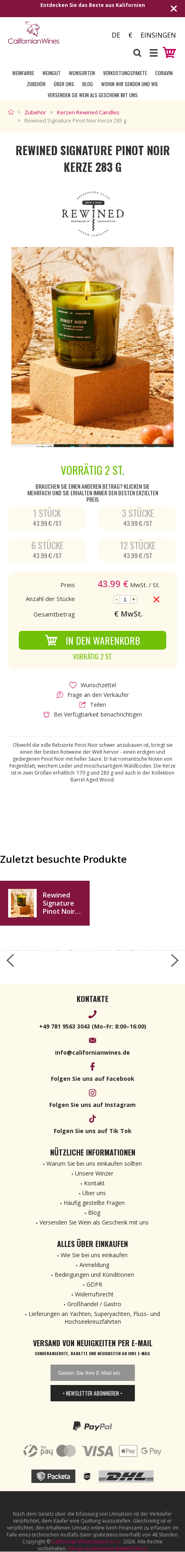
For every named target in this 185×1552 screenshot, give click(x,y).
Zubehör (36, 83)
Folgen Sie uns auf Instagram (92, 1105)
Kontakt (94, 1183)
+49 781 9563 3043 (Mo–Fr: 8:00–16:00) (92, 1026)
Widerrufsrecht (94, 1294)
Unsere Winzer (94, 1173)
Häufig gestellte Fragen (94, 1203)
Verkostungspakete (125, 72)
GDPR (94, 1284)
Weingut (51, 72)
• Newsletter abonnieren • (92, 1393)
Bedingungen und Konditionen (94, 1274)
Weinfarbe (23, 72)
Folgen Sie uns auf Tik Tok (93, 1131)
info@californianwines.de (92, 1052)
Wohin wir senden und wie (129, 83)
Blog (87, 83)
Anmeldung (94, 1265)
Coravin (164, 72)
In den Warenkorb (92, 640)
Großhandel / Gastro (94, 1304)
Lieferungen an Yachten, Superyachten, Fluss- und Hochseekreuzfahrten (94, 1317)
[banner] (50, 32)
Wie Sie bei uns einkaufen (94, 1255)
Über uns (64, 83)
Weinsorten (82, 72)
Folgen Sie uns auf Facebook (92, 1078)
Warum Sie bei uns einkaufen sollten (94, 1163)
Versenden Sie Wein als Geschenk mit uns (93, 94)
